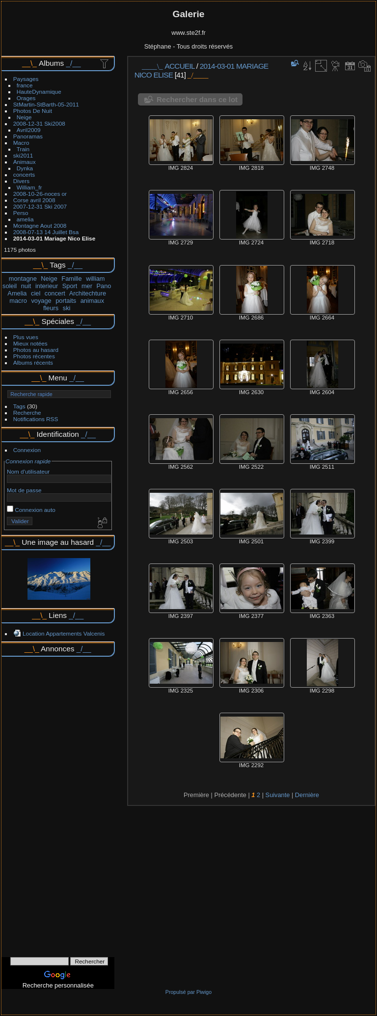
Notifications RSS (35, 419)
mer (86, 286)
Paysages (26, 79)
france (25, 85)
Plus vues (25, 337)
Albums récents (33, 362)
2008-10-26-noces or (40, 193)
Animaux (24, 162)
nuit (26, 286)
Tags (19, 406)
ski (67, 308)
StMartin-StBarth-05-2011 (46, 104)
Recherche (27, 412)
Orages (26, 98)
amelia (25, 219)
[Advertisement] (58, 803)
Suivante (278, 795)
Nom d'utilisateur (28, 471)
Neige (24, 117)
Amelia (17, 293)
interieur (46, 286)
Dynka (25, 168)
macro (18, 300)
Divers (21, 181)
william (95, 278)
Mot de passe (24, 490)
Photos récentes (34, 356)
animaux (92, 300)
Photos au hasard (35, 350)
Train (23, 149)
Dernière (307, 795)
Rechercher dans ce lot (197, 99)
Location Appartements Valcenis (64, 633)
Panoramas (28, 136)
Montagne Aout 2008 (40, 225)
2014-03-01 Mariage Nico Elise (54, 238)
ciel (35, 293)
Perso (20, 213)
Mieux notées (30, 343)
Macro (21, 142)
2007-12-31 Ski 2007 (40, 206)
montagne (23, 278)
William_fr (29, 187)
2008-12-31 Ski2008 (39, 123)
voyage (41, 300)
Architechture (87, 293)
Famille (71, 278)
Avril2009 (29, 130)
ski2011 (23, 155)
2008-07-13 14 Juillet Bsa (46, 232)
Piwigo (204, 992)
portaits (65, 300)
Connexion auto (31, 510)
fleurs (50, 308)
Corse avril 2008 (34, 200)
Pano (104, 286)
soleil (9, 286)
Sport (70, 286)
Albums (51, 63)
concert (55, 293)
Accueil (180, 66)
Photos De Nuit (32, 110)
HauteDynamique (39, 91)
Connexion (27, 450)
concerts (24, 174)
